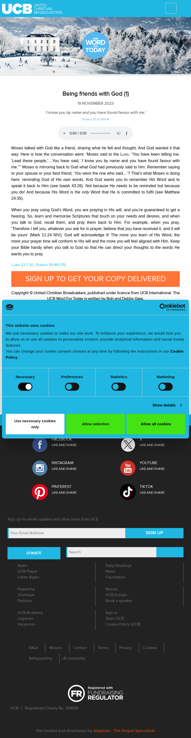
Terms (103, 647)
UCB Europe (116, 594)
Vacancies (26, 624)
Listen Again (28, 577)
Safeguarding (40, 658)
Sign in (112, 612)
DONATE (33, 553)
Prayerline (26, 589)
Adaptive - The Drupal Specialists (124, 730)
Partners (25, 600)
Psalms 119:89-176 (51, 264)
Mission (55, 647)
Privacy (125, 647)
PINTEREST (61, 486)
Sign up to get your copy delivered (95, 278)
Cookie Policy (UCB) (123, 624)
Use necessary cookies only (35, 424)
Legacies (25, 618)
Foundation (116, 577)
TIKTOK (146, 486)
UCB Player (27, 571)
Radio (23, 565)
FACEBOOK (62, 439)
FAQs (33, 647)
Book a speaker (119, 600)
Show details (164, 405)
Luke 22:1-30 (22, 264)
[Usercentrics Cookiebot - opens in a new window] (163, 307)
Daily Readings (119, 565)
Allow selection (95, 424)
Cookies (150, 647)
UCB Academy (30, 612)
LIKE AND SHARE (64, 445)
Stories (112, 589)
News (110, 571)
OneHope (26, 594)
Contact (80, 647)
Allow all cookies (156, 424)
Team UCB (115, 618)
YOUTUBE (148, 462)
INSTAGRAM (62, 462)
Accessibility (74, 658)
